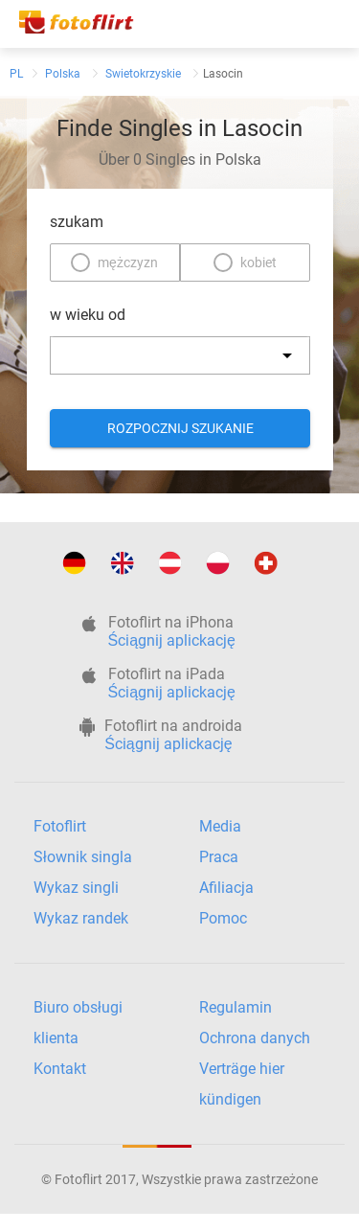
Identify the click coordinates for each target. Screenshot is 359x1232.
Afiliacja (226, 887)
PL (16, 73)
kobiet (258, 262)
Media (220, 826)
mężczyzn (128, 262)
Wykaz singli (76, 887)
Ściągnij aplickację (172, 640)
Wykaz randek (81, 918)
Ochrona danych (254, 1038)
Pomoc (223, 918)
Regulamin (235, 1007)
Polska (62, 73)
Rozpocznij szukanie (179, 428)
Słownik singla (83, 857)
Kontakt (60, 1069)
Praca (218, 857)
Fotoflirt (60, 826)
